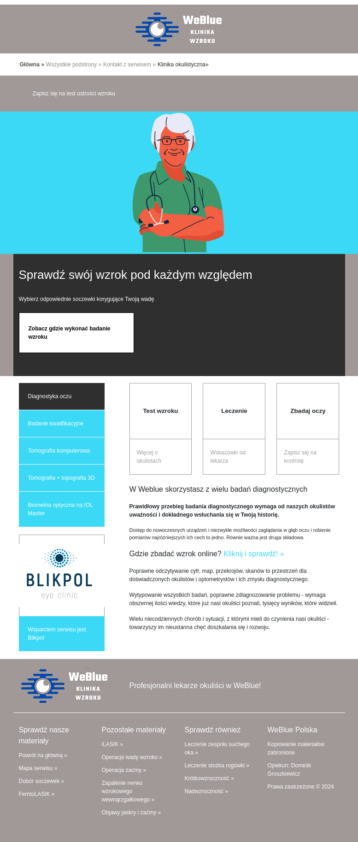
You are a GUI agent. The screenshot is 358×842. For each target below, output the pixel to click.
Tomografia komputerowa (59, 450)
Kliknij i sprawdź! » (253, 554)
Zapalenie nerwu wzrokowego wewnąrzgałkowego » (128, 791)
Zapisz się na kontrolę (300, 456)
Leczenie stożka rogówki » (217, 765)
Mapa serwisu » (38, 768)
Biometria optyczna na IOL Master (60, 509)
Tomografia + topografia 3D (61, 478)
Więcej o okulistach (149, 456)
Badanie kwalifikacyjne (56, 423)
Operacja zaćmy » (124, 770)
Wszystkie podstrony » (73, 64)
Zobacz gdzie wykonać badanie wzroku (70, 332)
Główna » (32, 64)
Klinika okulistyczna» (183, 64)
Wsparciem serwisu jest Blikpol (57, 633)
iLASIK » (112, 744)
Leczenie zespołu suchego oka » (217, 748)
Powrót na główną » (43, 755)
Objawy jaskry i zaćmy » (131, 812)
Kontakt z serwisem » (129, 64)
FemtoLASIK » (37, 794)
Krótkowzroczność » (209, 778)
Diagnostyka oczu (50, 396)
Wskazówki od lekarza (228, 456)
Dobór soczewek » (42, 781)
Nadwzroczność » (207, 791)
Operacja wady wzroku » (132, 757)
